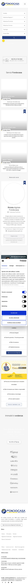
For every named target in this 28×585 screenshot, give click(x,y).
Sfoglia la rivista (14, 236)
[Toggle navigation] (25, 4)
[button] (3, 41)
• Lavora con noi (9, 547)
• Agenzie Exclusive (17, 536)
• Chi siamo (8, 534)
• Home (3, 534)
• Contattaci (21, 549)
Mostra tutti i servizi (14, 177)
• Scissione (14, 549)
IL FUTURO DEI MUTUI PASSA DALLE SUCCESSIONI (13, 558)
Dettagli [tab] (11, 265)
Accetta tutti (14, 313)
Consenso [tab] (4, 265)
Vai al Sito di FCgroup (14, 442)
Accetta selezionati (14, 317)
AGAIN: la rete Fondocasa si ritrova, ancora (11, 569)
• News (2, 547)
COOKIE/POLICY (18, 580)
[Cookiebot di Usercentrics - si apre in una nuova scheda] (20, 261)
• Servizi (14, 534)
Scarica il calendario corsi (14, 404)
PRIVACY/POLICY (11, 580)
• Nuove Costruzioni (6, 539)
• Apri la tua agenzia (19, 547)
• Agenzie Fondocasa (6, 536)
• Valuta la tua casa (5, 549)
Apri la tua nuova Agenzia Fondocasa (12, 525)
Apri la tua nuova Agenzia (14, 352)
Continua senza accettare (14, 322)
